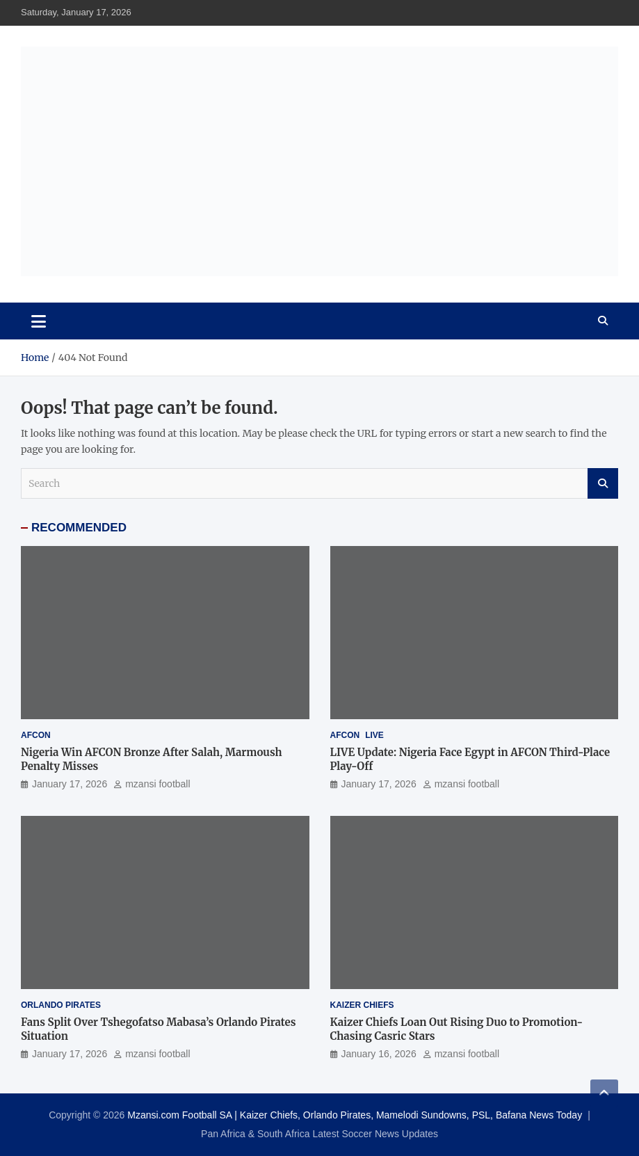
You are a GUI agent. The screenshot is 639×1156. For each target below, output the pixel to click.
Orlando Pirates (61, 1005)
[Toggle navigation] (38, 321)
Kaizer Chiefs (362, 1005)
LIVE (374, 735)
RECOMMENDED (79, 527)
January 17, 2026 (69, 783)
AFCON (36, 735)
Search (603, 483)
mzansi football (157, 783)
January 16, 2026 (378, 1053)
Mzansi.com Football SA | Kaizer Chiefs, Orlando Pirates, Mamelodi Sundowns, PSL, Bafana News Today (354, 1115)
